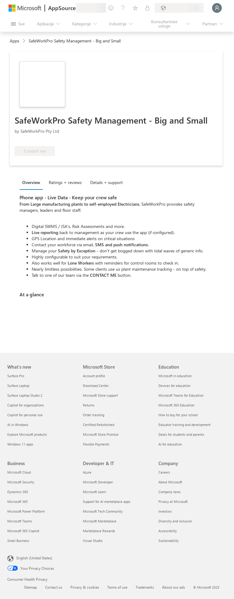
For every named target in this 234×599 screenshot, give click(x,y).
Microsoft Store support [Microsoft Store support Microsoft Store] (100, 395)
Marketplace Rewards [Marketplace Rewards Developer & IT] (99, 531)
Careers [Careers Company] (164, 472)
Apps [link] (14, 41)
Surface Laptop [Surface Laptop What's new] (18, 385)
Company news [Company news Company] (169, 491)
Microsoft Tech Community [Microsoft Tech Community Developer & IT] (102, 511)
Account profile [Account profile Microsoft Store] (94, 375)
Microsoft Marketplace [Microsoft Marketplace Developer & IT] (99, 521)
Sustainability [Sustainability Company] (168, 540)
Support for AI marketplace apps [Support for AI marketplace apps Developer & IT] (106, 501)
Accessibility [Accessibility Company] (167, 531)
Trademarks (145, 587)
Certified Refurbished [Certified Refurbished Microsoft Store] (98, 424)
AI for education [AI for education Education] (170, 444)
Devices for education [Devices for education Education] (174, 385)
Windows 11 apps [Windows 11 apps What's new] (20, 444)
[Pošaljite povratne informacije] (111, 8)
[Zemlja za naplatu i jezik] (179, 8)
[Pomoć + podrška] (123, 8)
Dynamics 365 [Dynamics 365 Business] (17, 491)
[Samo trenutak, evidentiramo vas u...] (216, 8)
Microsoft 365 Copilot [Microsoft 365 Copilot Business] (23, 531)
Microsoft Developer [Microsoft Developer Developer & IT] (98, 482)
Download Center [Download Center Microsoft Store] (96, 385)
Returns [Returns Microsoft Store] (88, 405)
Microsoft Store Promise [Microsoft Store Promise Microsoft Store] (101, 434)
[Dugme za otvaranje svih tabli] (18, 24)
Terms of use (117, 587)
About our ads (173, 587)
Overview (31, 182)
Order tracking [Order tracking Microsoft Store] (93, 415)
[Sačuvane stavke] (135, 8)
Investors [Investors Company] (165, 511)
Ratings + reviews (65, 182)
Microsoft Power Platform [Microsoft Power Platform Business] (26, 511)
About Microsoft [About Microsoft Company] (170, 482)
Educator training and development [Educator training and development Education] (184, 424)
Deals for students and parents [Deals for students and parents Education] (181, 434)
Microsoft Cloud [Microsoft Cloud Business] (19, 472)
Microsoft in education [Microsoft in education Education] (175, 375)
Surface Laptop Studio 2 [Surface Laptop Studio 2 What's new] (24, 395)
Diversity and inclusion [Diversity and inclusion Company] (175, 521)
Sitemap (30, 587)
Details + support (106, 182)
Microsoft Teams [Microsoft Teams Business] (19, 521)
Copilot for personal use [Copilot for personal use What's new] (25, 415)
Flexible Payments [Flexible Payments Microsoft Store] (96, 444)
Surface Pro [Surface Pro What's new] (15, 375)
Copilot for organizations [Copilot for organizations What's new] (25, 405)
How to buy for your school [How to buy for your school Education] (178, 415)
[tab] (33, 182)
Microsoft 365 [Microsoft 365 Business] (17, 501)
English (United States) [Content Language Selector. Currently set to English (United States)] (34, 557)
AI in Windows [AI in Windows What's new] (17, 424)
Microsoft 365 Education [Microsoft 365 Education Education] (176, 405)
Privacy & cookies (84, 587)
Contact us (53, 587)
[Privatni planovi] (147, 8)
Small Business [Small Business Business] (18, 540)
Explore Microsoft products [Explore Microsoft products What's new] (27, 434)
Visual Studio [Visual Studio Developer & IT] (92, 540)
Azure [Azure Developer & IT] (87, 472)
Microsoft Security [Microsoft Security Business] (20, 482)
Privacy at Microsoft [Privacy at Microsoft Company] (173, 501)
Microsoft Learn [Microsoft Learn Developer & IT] (94, 491)
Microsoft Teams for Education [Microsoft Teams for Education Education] (181, 395)
